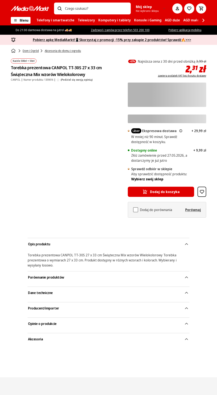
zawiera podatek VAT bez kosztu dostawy (182, 75)
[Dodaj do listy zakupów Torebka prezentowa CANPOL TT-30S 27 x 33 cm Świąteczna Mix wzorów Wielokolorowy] (202, 192)
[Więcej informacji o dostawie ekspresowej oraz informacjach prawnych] (180, 130)
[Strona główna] (14, 50)
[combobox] (96, 8)
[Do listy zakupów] (189, 8)
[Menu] (21, 20)
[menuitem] (55, 20)
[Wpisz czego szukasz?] (59, 8)
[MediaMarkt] (30, 8)
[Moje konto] (177, 8)
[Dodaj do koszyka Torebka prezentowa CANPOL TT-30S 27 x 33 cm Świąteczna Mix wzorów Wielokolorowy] (161, 192)
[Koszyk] (201, 8)
